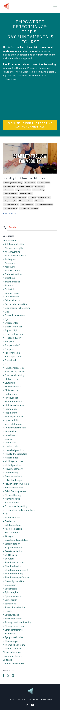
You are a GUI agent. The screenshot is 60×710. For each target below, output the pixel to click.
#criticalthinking (12, 300)
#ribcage (8, 536)
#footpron (8, 349)
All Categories (10, 240)
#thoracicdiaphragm (14, 644)
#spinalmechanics (12, 596)
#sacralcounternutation (15, 540)
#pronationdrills (12, 517)
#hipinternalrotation (25, 186)
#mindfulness (10, 457)
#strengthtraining (13, 629)
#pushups (32, 197)
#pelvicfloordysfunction (16, 483)
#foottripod (9, 360)
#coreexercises (11, 296)
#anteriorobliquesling (14, 255)
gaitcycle (7, 659)
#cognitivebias (11, 293)
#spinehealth (10, 599)
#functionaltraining (13, 375)
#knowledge (9, 431)
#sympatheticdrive (13, 637)
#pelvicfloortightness (14, 491)
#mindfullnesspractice (15, 453)
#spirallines (9, 603)
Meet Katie (46, 699)
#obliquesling (10, 472)
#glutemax (9, 382)
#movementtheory (13, 468)
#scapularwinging (9, 201)
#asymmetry (9, 263)
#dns (6, 311)
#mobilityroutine (26, 193)
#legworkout (10, 442)
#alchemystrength (13, 248)
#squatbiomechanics (14, 607)
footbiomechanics (12, 656)
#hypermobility (38, 190)
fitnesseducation (12, 652)
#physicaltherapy (12, 495)
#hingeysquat (10, 397)
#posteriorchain (11, 502)
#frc (5, 364)
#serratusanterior (26, 201)
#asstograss (9, 259)
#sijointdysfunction (14, 581)
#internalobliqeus (12, 424)
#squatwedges (11, 614)
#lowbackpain (10, 446)
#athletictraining (12, 270)
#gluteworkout (9, 186)
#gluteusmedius (12, 386)
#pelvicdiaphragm (12, 480)
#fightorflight (10, 330)
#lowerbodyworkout (14, 450)
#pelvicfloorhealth (13, 487)
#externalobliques (12, 326)
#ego (5, 319)
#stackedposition (12, 618)
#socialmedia (10, 588)
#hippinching (8, 190)
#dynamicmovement (14, 315)
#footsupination (12, 356)
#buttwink (9, 289)
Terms (11, 699)
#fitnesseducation (13, 334)
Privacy (21, 699)
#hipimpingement (12, 401)
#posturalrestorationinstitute (14, 197)
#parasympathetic (12, 476)
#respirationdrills (12, 528)
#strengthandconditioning (17, 622)
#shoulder (39, 201)
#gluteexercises (43, 183)
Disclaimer (33, 699)
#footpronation (11, 352)
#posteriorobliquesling (15, 506)
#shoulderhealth (27, 204)
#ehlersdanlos (30, 183)
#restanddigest (11, 532)
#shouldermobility (10, 208)
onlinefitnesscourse (13, 663)
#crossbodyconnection (15, 304)
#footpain (8, 341)
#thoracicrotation (12, 648)
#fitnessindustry (12, 337)
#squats (7, 611)
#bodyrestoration (12, 274)
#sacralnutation (11, 543)
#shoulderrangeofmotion (28, 208)
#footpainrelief (11, 345)
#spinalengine (10, 592)
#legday (7, 439)
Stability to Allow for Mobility (24, 178)
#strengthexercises (13, 626)
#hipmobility (40, 186)
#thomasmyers (11, 641)
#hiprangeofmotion (23, 190)
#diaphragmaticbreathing (12, 183)
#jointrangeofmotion (14, 427)
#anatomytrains (11, 251)
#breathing (9, 277)
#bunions (8, 285)
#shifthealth (10, 554)
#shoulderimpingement (44, 204)
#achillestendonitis (13, 244)
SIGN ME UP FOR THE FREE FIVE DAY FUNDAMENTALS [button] (30, 124)
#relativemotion (44, 197)
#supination (9, 633)
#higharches (10, 394)
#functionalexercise (13, 367)
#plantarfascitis (11, 498)
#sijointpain (9, 585)
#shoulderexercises (10, 204)
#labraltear (9, 435)
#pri (5, 513)
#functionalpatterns (14, 371)
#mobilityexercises (10, 193)
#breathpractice (11, 281)
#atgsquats (9, 266)
